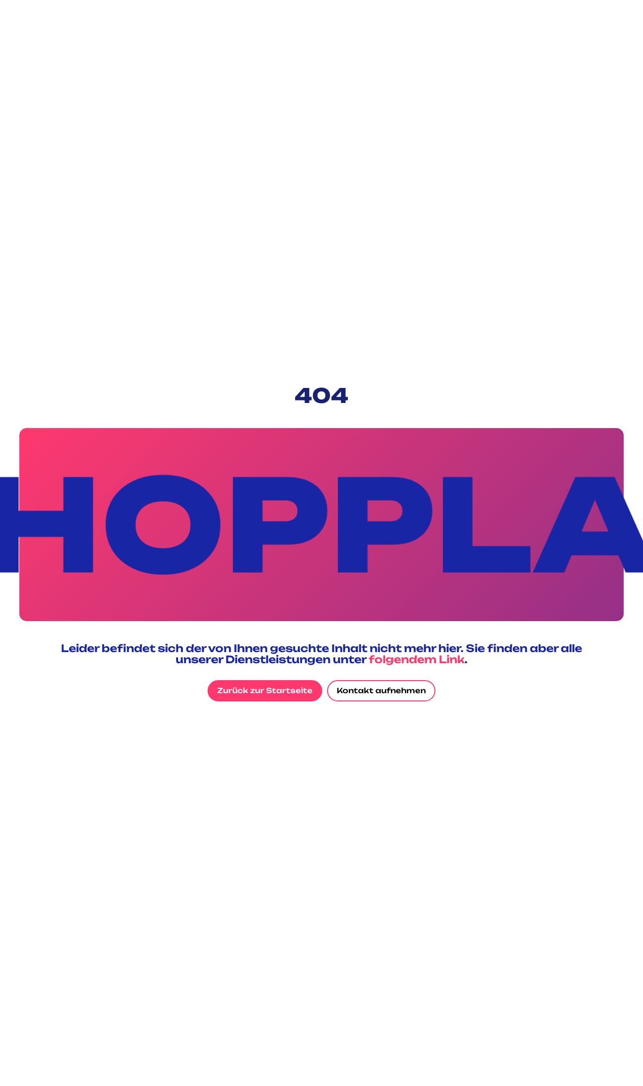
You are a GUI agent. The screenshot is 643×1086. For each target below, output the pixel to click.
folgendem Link (416, 659)
